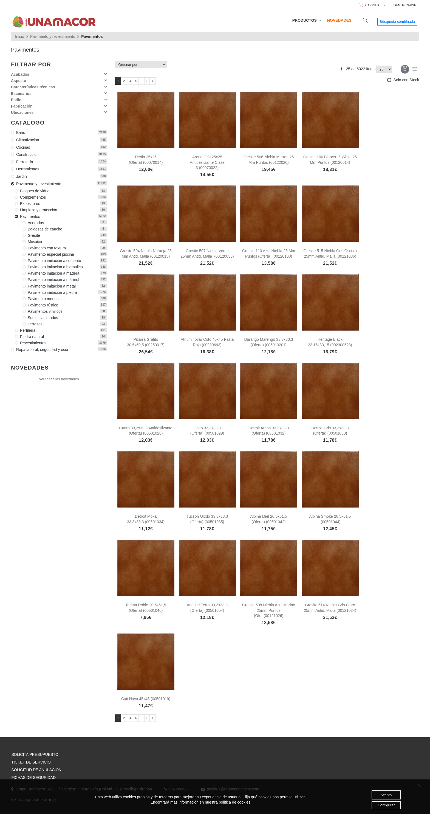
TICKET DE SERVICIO (30, 762)
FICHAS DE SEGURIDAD (33, 777)
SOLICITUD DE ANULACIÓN (36, 770)
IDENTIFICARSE (404, 5)
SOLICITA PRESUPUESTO (34, 754)
